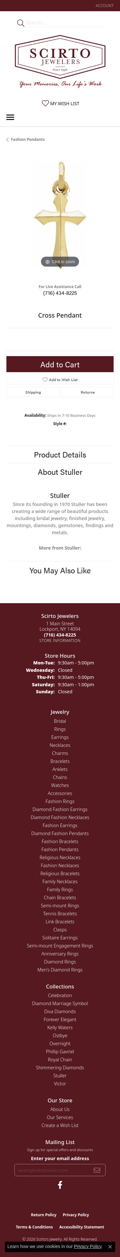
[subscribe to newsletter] (97, 1170)
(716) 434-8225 (60, 292)
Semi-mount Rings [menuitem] (60, 905)
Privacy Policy (76, 1215)
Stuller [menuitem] (60, 1076)
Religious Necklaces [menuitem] (60, 857)
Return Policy (44, 1215)
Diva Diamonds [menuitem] (60, 1011)
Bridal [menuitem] (60, 721)
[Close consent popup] (110, 1247)
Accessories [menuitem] (60, 793)
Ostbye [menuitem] (60, 1035)
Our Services (60, 1117)
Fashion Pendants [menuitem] (60, 849)
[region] (60, 215)
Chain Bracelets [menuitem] (60, 897)
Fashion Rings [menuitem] (59, 801)
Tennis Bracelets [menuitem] (60, 914)
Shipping (33, 392)
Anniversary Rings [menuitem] (59, 954)
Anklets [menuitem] (60, 769)
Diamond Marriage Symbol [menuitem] (60, 1003)
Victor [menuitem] (60, 1084)
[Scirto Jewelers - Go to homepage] (60, 62)
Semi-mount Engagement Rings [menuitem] (60, 946)
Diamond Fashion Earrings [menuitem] (59, 809)
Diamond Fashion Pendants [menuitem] (60, 833)
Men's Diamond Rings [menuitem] (60, 970)
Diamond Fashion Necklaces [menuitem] (60, 817)
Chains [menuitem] (60, 777)
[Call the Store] (60, 635)
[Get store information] (60, 640)
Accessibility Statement (81, 1227)
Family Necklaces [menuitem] (60, 881)
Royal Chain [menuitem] (60, 1059)
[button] (104, 5)
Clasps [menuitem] (60, 930)
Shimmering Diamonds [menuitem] (60, 1068)
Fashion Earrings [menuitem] (60, 825)
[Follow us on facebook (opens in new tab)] (60, 1185)
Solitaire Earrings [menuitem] (59, 938)
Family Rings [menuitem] (60, 889)
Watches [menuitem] (60, 785)
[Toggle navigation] (10, 117)
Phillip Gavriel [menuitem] (60, 1051)
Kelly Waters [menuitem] (60, 1027)
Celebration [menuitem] (60, 995)
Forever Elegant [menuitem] (60, 1019)
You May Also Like (60, 570)
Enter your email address (60, 1158)
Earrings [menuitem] (59, 737)
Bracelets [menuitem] (60, 761)
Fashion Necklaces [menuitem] (60, 865)
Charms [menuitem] (60, 753)
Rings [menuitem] (60, 729)
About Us (59, 1109)
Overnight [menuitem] (60, 1043)
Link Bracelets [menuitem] (59, 922)
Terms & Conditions (34, 1227)
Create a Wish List (60, 1125)
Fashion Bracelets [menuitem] (60, 841)
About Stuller (60, 471)
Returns (88, 392)
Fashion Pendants (28, 139)
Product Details (60, 454)
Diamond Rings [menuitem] (60, 962)
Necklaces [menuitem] (60, 745)
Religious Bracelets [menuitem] (60, 873)
